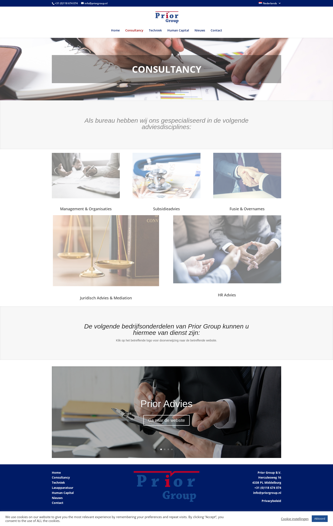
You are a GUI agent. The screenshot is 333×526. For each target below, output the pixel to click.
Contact (216, 30)
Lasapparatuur (62, 488)
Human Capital (178, 30)
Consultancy (134, 30)
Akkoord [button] (319, 518)
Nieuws (200, 30)
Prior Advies (166, 403)
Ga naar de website (166, 420)
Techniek (155, 30)
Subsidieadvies (166, 208)
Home (115, 30)
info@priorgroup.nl (267, 493)
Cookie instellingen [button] (295, 519)
